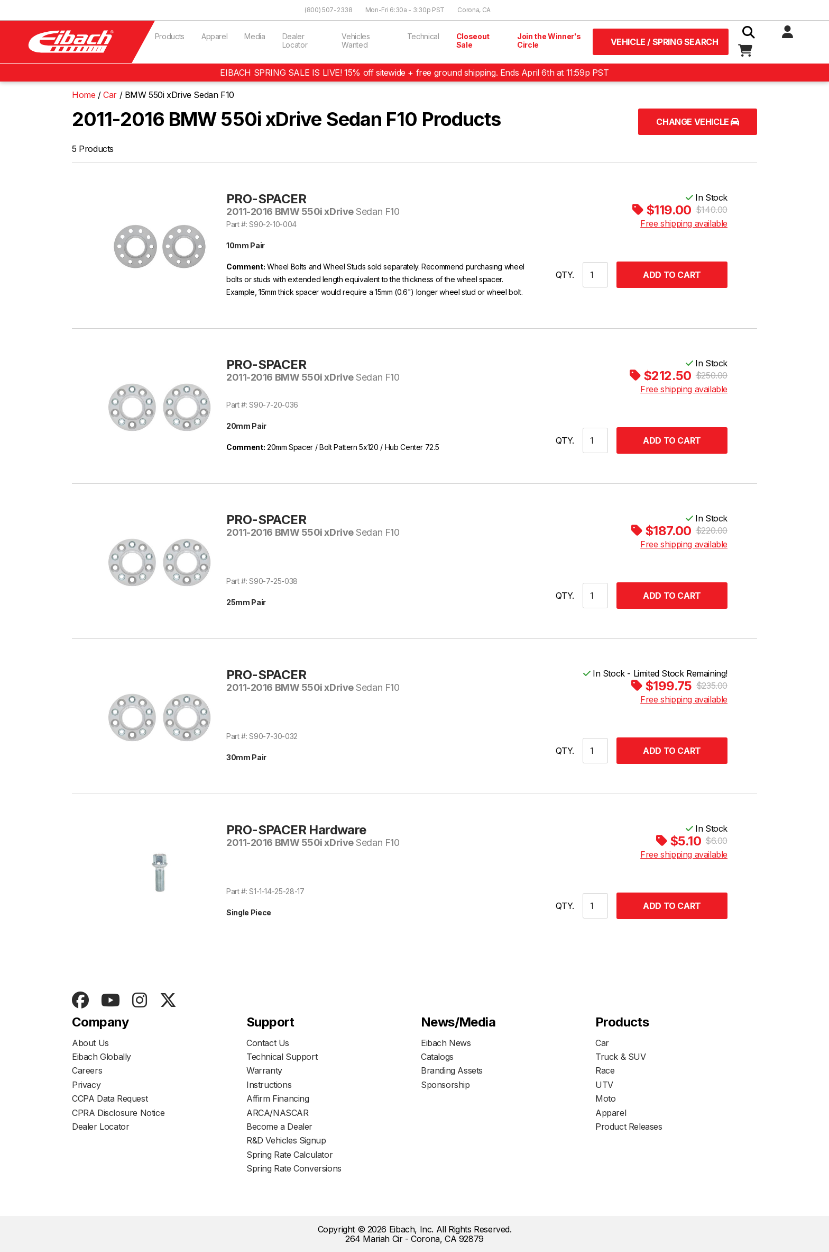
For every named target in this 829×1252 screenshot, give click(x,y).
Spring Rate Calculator (289, 1154)
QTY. (565, 275)
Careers (87, 1070)
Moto (605, 1098)
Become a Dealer (279, 1126)
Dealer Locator (295, 40)
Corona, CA (474, 10)
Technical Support (281, 1056)
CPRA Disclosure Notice (118, 1113)
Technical (423, 36)
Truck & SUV (620, 1056)
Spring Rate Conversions (294, 1168)
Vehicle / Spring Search (665, 42)
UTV (604, 1084)
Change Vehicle (697, 121)
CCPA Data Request (110, 1098)
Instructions (268, 1084)
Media (254, 36)
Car (602, 1043)
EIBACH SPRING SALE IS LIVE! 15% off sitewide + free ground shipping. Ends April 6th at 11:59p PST (414, 72)
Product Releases (628, 1126)
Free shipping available (683, 223)
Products (170, 36)
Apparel (214, 36)
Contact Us (267, 1043)
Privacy (86, 1084)
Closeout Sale (473, 40)
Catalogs (437, 1056)
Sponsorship (445, 1084)
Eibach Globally (101, 1056)
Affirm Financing (277, 1098)
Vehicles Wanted (356, 40)
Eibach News (446, 1043)
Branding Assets (452, 1070)
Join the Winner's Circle (549, 40)
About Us (90, 1043)
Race (604, 1070)
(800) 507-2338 (329, 10)
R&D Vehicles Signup (286, 1140)
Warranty (264, 1070)
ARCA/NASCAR (277, 1113)
